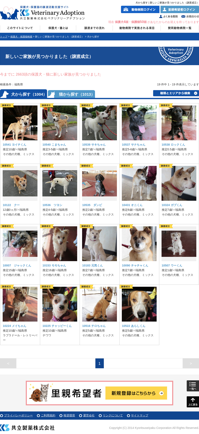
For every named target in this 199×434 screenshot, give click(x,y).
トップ (3, 36)
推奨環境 (69, 415)
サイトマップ (139, 415)
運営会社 (89, 415)
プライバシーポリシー (18, 415)
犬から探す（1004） (29, 94)
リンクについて (113, 415)
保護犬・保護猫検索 (21, 36)
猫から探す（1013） (77, 94)
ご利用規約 (48, 415)
